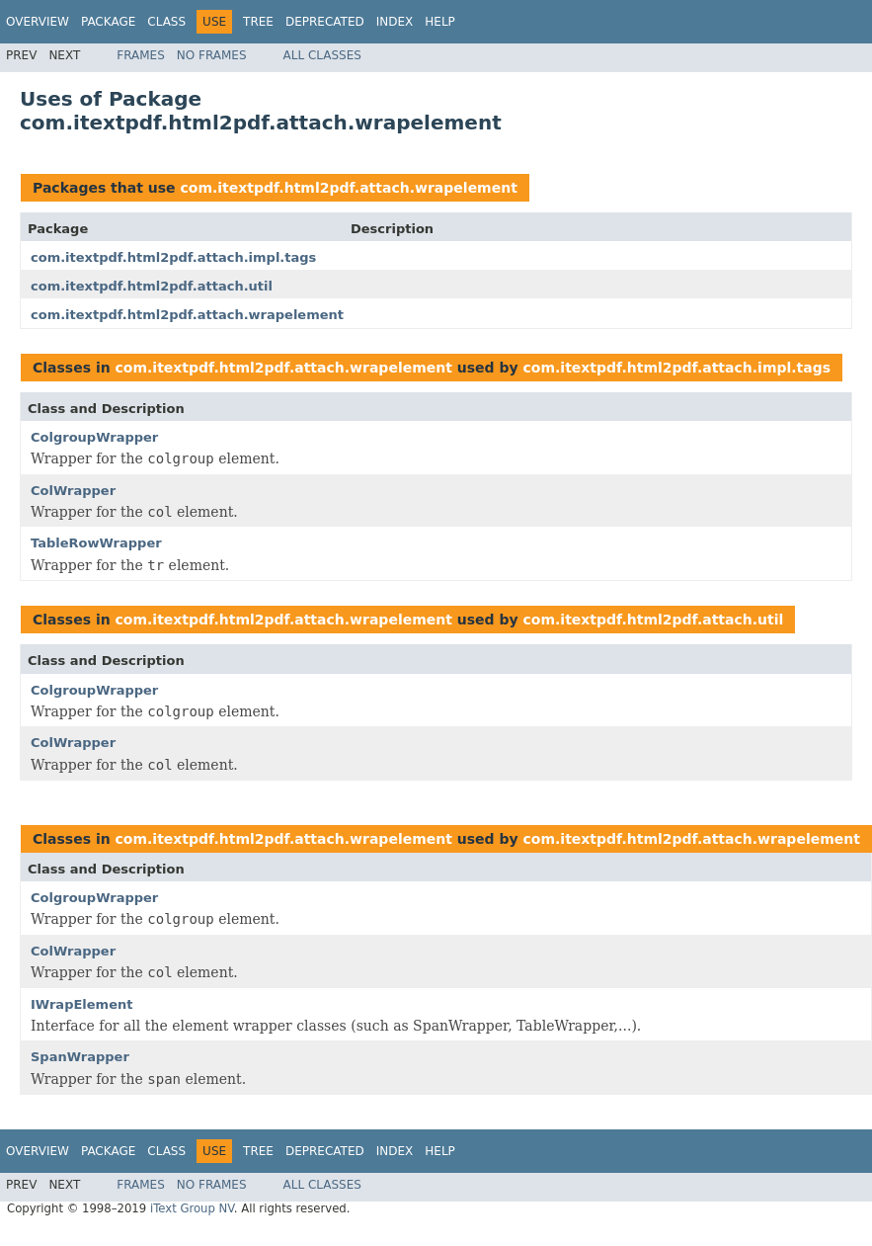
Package (108, 22)
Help (440, 22)
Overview (37, 22)
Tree (258, 22)
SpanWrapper (80, 1056)
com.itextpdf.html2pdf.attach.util (152, 286)
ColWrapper (73, 490)
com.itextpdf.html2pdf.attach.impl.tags (173, 257)
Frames (141, 55)
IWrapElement (81, 1004)
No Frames (212, 55)
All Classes (322, 55)
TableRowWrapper (96, 543)
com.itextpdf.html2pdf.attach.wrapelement (348, 188)
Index (395, 22)
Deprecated (324, 22)
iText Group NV (192, 1208)
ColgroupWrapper (94, 437)
